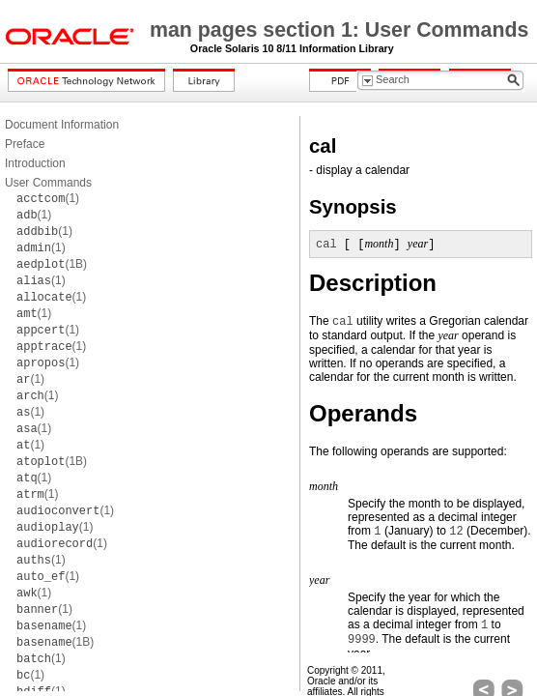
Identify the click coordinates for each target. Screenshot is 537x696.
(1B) (51, 264)
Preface (24, 144)
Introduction (35, 163)
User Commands (48, 182)
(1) (47, 198)
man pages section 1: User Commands (339, 30)
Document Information (62, 124)
